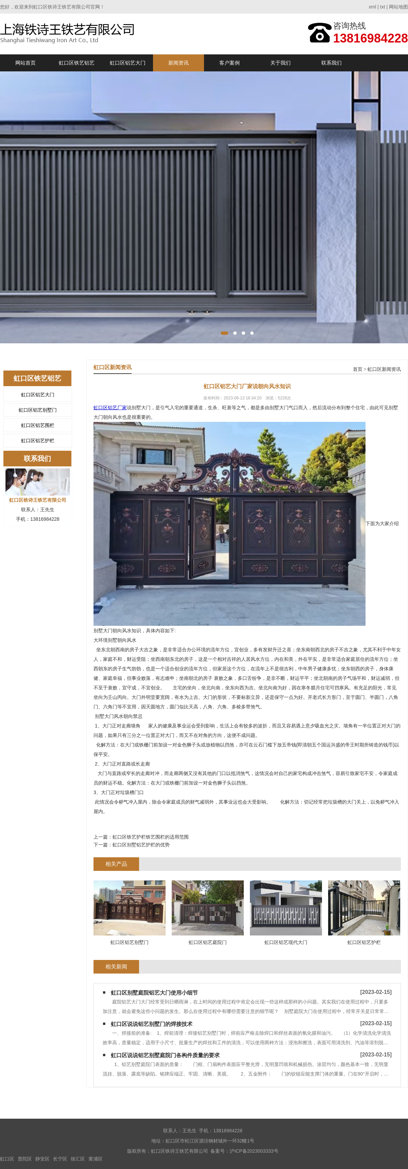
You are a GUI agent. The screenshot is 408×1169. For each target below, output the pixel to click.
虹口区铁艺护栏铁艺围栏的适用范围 (151, 837)
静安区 (42, 1159)
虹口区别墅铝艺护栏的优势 (141, 844)
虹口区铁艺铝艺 (77, 63)
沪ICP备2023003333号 (254, 1151)
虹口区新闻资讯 (384, 369)
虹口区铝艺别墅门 (38, 410)
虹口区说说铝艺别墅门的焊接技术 (151, 1024)
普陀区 (25, 1159)
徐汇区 (78, 1159)
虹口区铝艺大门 (128, 63)
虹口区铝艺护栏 (37, 440)
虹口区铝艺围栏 (37, 425)
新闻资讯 (178, 63)
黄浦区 (95, 1159)
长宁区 (60, 1159)
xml (372, 7)
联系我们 (331, 63)
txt (382, 7)
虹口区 (7, 1159)
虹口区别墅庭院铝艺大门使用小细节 (154, 993)
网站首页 (25, 63)
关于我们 (280, 63)
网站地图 (398, 7)
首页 (357, 369)
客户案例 (229, 63)
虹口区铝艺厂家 (110, 407)
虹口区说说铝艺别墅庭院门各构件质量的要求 (165, 1055)
